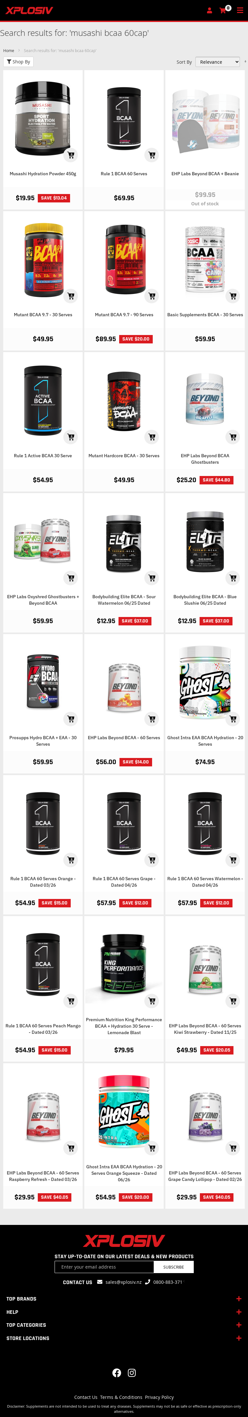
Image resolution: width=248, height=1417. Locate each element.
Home (9, 50)
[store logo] (104, 10)
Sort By (184, 62)
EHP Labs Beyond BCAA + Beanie (205, 174)
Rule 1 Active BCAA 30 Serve (43, 456)
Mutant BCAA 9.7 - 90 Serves (124, 315)
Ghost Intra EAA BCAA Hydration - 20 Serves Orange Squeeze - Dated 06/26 (124, 1173)
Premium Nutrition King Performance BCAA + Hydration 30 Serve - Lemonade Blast (124, 1026)
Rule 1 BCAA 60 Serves (124, 174)
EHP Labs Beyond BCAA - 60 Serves (124, 738)
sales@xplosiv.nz (124, 1282)
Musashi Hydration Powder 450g (43, 174)
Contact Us (86, 1397)
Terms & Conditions (121, 1397)
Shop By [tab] (18, 62)
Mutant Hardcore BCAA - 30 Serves (124, 456)
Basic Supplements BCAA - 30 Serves (205, 315)
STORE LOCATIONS (27, 1338)
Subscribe (173, 1267)
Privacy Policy (159, 1397)
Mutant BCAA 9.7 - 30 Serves (43, 315)
